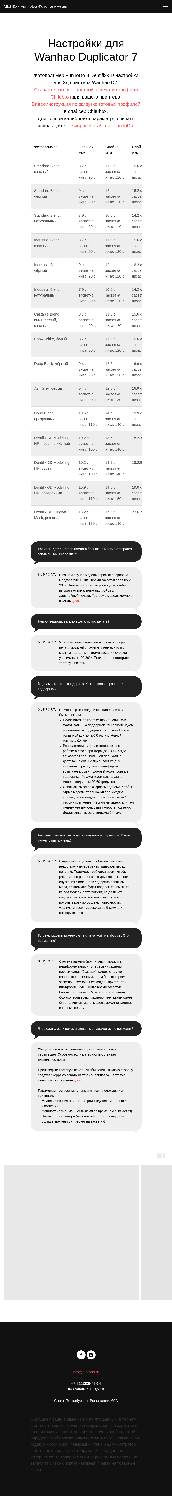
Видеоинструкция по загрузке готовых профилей (86, 104)
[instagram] (91, 1354)
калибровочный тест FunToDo (100, 125)
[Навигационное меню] (165, 6)
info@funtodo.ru (86, 1372)
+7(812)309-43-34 (86, 1383)
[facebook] (81, 1354)
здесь (76, 601)
